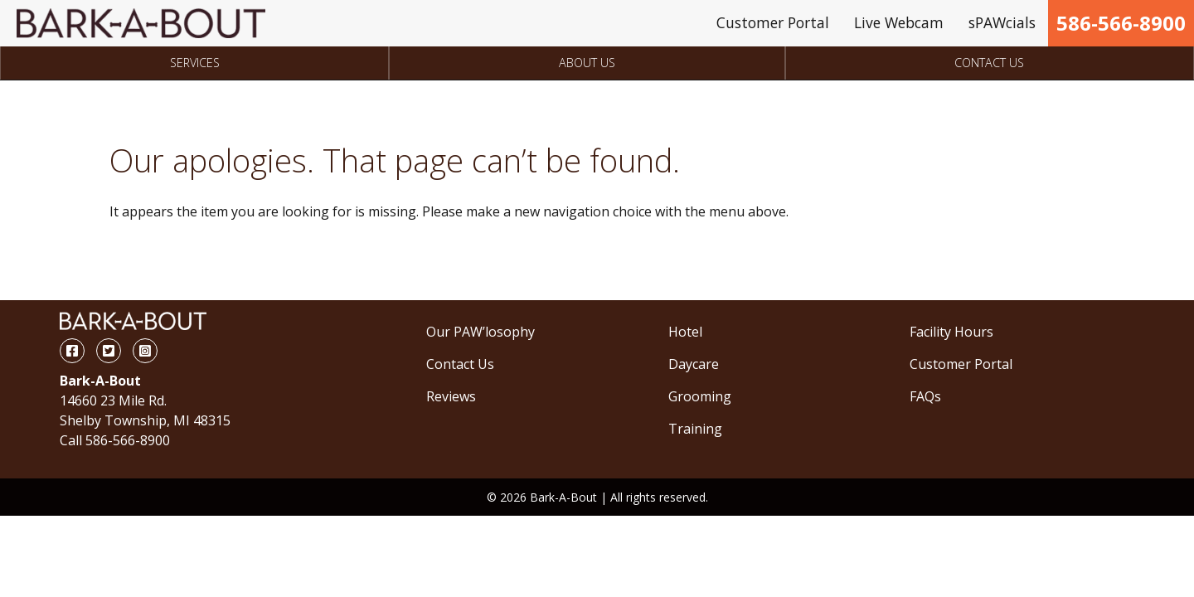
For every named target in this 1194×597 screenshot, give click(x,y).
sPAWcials (1002, 22)
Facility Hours (951, 332)
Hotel (685, 332)
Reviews (451, 396)
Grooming (699, 396)
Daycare (693, 364)
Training (695, 429)
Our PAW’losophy (480, 332)
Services (195, 62)
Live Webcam (899, 22)
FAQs (925, 396)
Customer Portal (772, 22)
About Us (587, 62)
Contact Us (989, 62)
